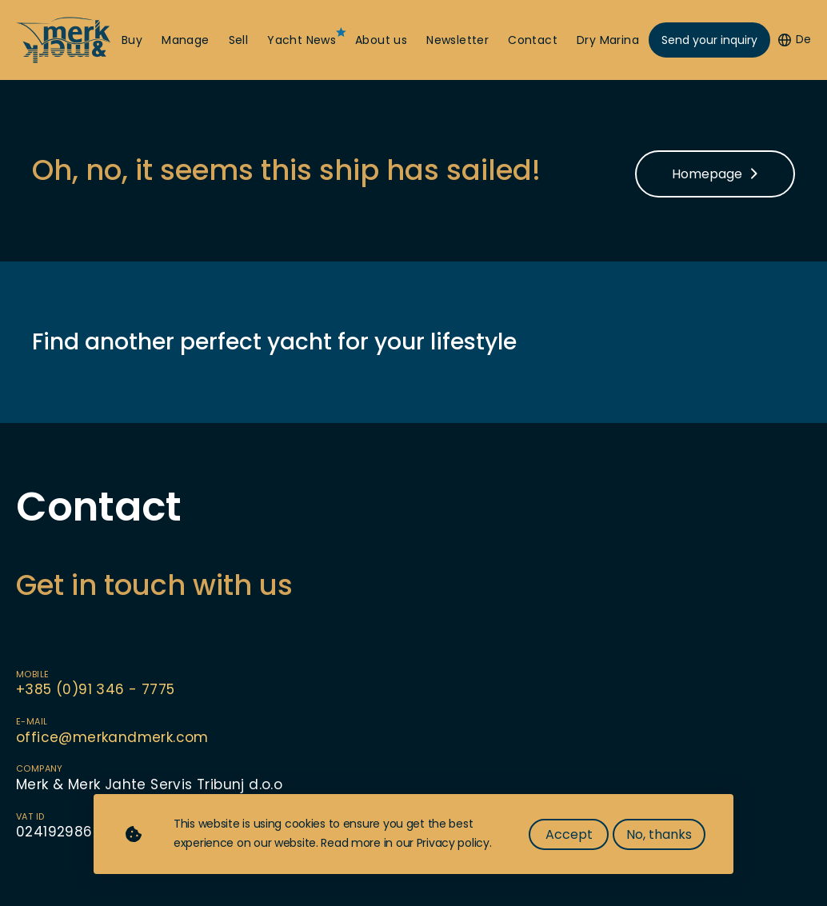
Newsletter (457, 40)
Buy (132, 40)
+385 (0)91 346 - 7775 (95, 689)
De (794, 39)
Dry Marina (608, 40)
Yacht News (301, 40)
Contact (532, 40)
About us (381, 40)
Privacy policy (453, 843)
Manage (185, 40)
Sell (239, 40)
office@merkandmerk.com (112, 737)
